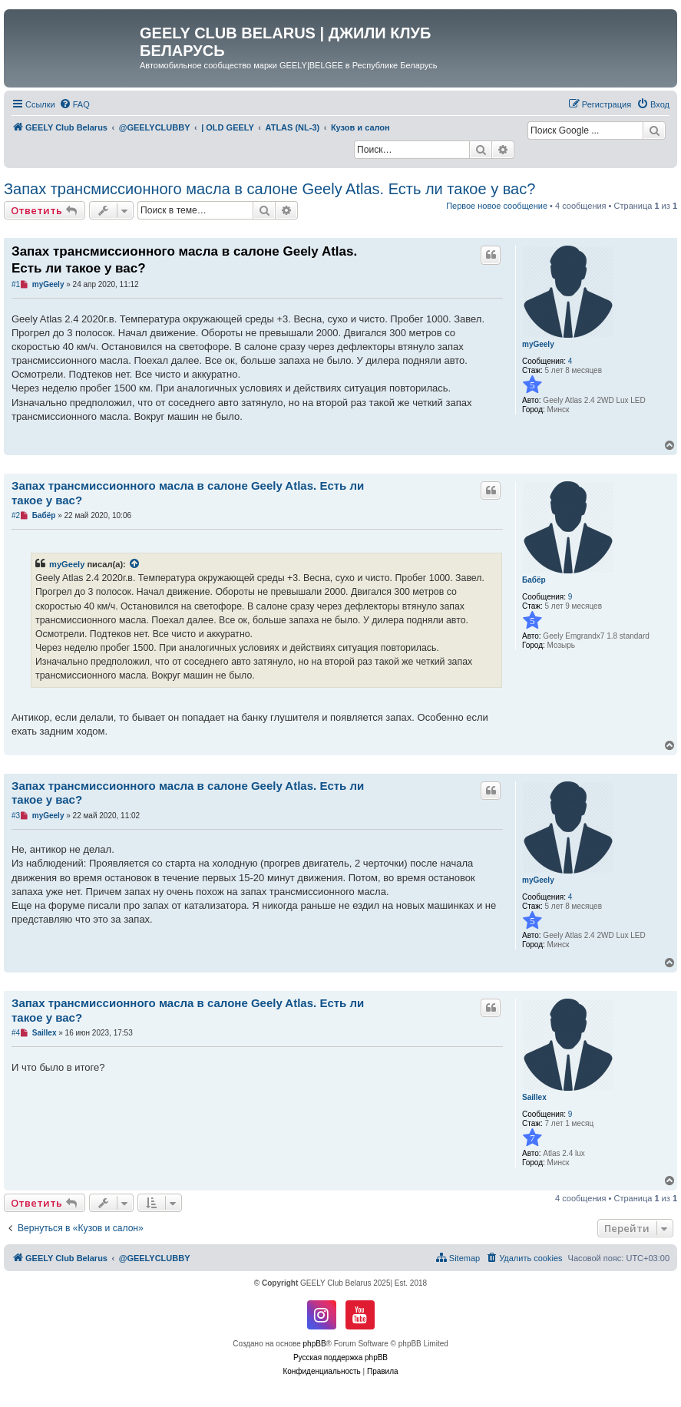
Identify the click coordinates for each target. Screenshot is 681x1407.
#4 (16, 1033)
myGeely (538, 344)
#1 (16, 284)
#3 (16, 815)
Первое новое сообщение (496, 205)
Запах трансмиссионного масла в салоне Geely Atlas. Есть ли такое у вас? (269, 188)
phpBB (314, 1343)
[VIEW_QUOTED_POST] (135, 564)
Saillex (534, 1097)
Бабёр (534, 580)
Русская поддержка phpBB (340, 1357)
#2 (16, 515)
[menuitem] (74, 104)
